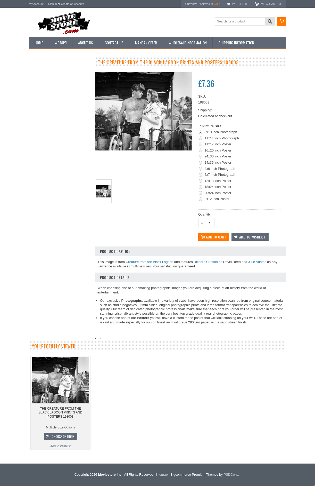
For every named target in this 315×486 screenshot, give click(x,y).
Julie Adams (257, 262)
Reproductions (42, 107)
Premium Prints (42, 124)
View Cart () (271, 3)
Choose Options (62, 280)
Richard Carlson (206, 262)
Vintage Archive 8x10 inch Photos (55, 81)
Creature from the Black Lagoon (149, 262)
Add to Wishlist (59, 290)
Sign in (52, 3)
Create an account (72, 3)
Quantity (204, 214)
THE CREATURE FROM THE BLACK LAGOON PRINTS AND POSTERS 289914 (60, 256)
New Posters (40, 115)
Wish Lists (240, 3)
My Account (36, 3)
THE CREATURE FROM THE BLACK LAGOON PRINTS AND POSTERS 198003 (60, 424)
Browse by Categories (47, 98)
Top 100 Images (43, 89)
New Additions (41, 72)
